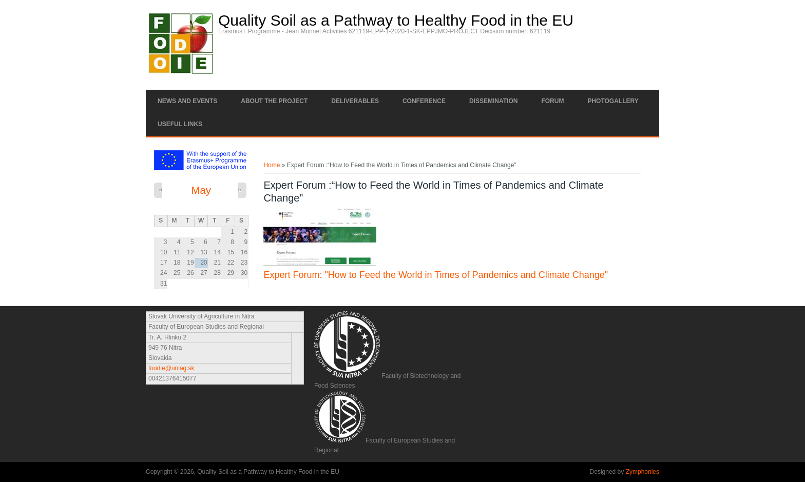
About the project (274, 101)
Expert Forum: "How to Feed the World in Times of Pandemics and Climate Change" (435, 275)
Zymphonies (642, 471)
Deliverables (355, 101)
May (201, 190)
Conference (424, 101)
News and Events (187, 101)
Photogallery (612, 101)
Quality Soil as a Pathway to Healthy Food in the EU (395, 20)
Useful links (180, 124)
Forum (552, 101)
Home (271, 165)
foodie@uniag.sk (171, 368)
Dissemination (493, 101)
